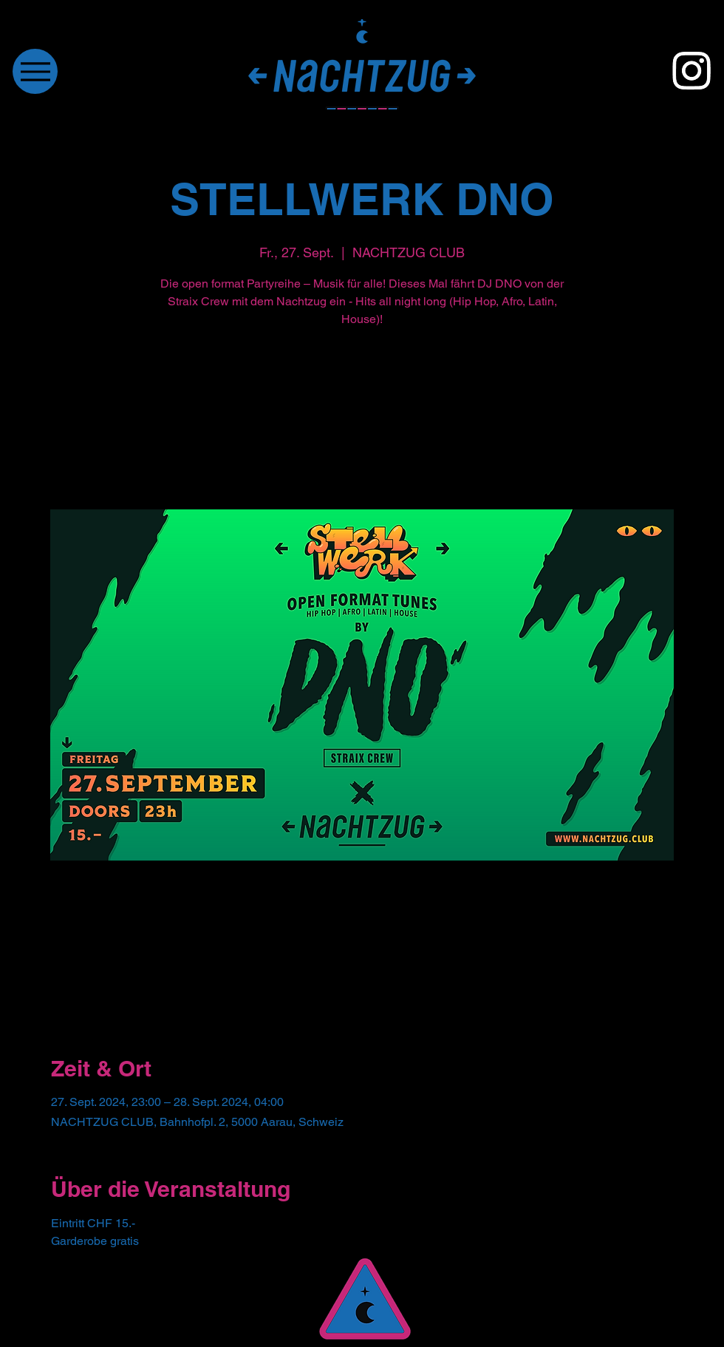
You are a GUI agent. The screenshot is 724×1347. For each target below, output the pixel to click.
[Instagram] (691, 70)
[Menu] (35, 71)
